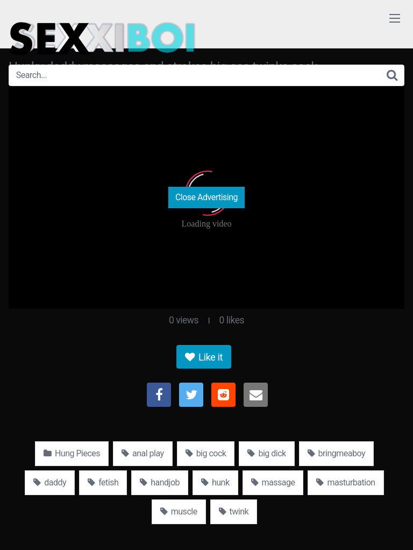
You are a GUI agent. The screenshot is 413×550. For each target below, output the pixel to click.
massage (273, 482)
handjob (160, 482)
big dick (266, 453)
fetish (103, 482)
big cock (206, 453)
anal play (143, 453)
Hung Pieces (72, 453)
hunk (215, 482)
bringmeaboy (336, 453)
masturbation (345, 482)
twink (234, 511)
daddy (49, 482)
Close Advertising (206, 197)
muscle (178, 511)
